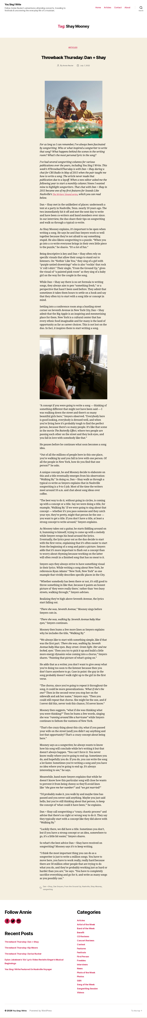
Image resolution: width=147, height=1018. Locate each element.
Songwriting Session (89, 989)
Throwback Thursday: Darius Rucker (26, 954)
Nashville (86, 887)
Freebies (82, 961)
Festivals (82, 953)
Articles (107, 7)
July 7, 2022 (85, 66)
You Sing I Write (14, 4)
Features (82, 949)
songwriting (48, 890)
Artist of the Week (87, 925)
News (80, 969)
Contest (81, 945)
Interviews (83, 965)
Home (98, 7)
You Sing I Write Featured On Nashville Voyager (32, 970)
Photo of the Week (87, 973)
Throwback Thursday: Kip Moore (24, 948)
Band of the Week (87, 929)
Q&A (79, 981)
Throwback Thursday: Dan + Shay (73, 57)
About (127, 7)
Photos (81, 977)
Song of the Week (87, 985)
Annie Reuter (67, 66)
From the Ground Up (73, 887)
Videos (81, 993)
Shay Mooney (97, 887)
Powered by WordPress (42, 1011)
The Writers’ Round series (67, 195)
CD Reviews (84, 937)
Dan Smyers (58, 887)
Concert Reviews (87, 941)
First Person (84, 957)
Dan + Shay (47, 887)
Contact (118, 7)
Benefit (81, 933)
